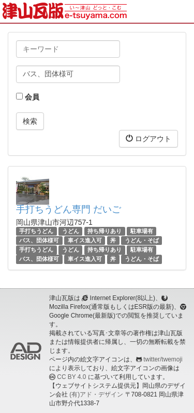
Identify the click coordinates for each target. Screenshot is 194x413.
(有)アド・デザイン (96, 394)
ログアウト (148, 138)
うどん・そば (142, 240)
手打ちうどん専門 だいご (68, 209)
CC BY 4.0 (71, 377)
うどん (70, 231)
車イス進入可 (85, 240)
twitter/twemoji (162, 359)
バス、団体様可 (39, 240)
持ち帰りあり (104, 231)
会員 (27, 97)
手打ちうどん (36, 231)
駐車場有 (141, 231)
